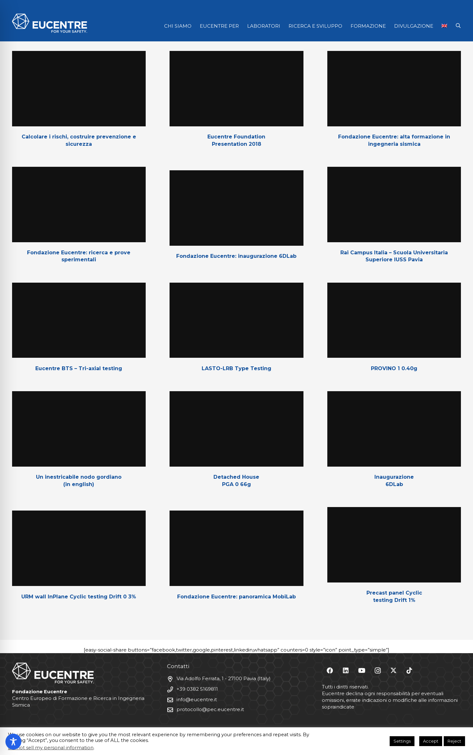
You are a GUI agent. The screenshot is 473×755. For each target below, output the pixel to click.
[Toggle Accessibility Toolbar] (13, 741)
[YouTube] (362, 671)
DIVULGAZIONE (413, 26)
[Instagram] (378, 671)
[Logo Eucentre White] (49, 23)
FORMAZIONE (368, 26)
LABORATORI (263, 26)
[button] (458, 26)
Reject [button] (454, 741)
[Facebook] (330, 671)
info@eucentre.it (197, 699)
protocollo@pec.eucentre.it (210, 709)
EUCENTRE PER (219, 26)
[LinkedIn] (346, 671)
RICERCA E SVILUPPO (315, 26)
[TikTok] (409, 671)
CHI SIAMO (177, 26)
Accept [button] (430, 741)
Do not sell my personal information (51, 748)
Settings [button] (402, 741)
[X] (393, 671)
